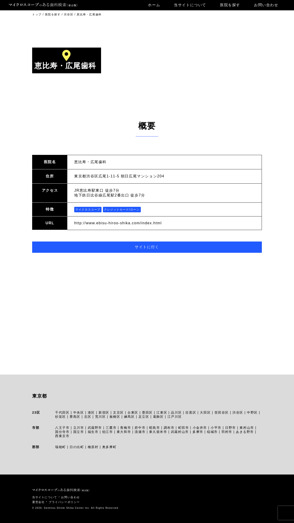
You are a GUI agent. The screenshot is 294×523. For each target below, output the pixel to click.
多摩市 (197, 432)
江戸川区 (174, 416)
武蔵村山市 (180, 432)
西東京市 (62, 436)
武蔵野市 (95, 427)
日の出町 (77, 447)
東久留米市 (158, 432)
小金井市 (200, 427)
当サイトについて (190, 5)
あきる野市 (245, 432)
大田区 (205, 412)
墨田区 (147, 412)
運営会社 (38, 502)
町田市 (183, 427)
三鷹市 (111, 427)
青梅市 (125, 427)
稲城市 (212, 432)
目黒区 (190, 412)
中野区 (252, 412)
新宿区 (104, 412)
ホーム (154, 5)
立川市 (78, 427)
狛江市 (107, 432)
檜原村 (93, 447)
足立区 (144, 416)
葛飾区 (158, 416)
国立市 (78, 432)
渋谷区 (237, 412)
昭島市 (154, 427)
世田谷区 (222, 412)
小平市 (216, 427)
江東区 (161, 412)
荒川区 (100, 416)
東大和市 (124, 432)
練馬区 (129, 416)
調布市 (169, 427)
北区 (87, 416)
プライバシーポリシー (64, 502)
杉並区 (60, 416)
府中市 (140, 427)
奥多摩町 (109, 447)
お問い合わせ (266, 5)
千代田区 (62, 412)
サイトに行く (147, 247)
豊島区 (75, 416)
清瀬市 (140, 432)
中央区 (78, 412)
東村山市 (247, 427)
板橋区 (115, 416)
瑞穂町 (60, 447)
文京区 (118, 412)
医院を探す (230, 5)
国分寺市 (62, 432)
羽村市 (226, 432)
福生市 (93, 432)
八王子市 (62, 427)
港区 (91, 412)
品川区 (176, 412)
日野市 (230, 427)
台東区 (132, 412)
